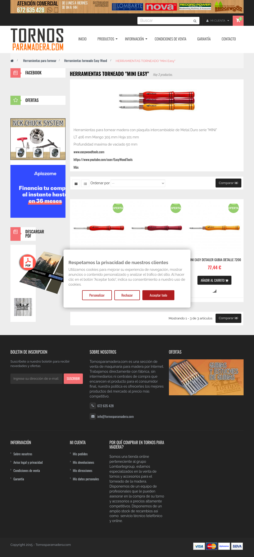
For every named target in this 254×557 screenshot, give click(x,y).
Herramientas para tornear (39, 60)
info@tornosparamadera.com (115, 416)
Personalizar (96, 295)
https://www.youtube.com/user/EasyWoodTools (103, 159)
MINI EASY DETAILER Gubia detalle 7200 (214, 259)
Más (76, 167)
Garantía (18, 478)
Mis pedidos (80, 453)
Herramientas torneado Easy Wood (86, 60)
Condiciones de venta (26, 470)
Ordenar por (100, 183)
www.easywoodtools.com (89, 151)
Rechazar (127, 295)
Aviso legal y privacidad (28, 462)
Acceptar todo (158, 295)
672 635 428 (105, 405)
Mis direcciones (83, 470)
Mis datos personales (86, 478)
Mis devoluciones (83, 462)
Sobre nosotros (22, 453)
